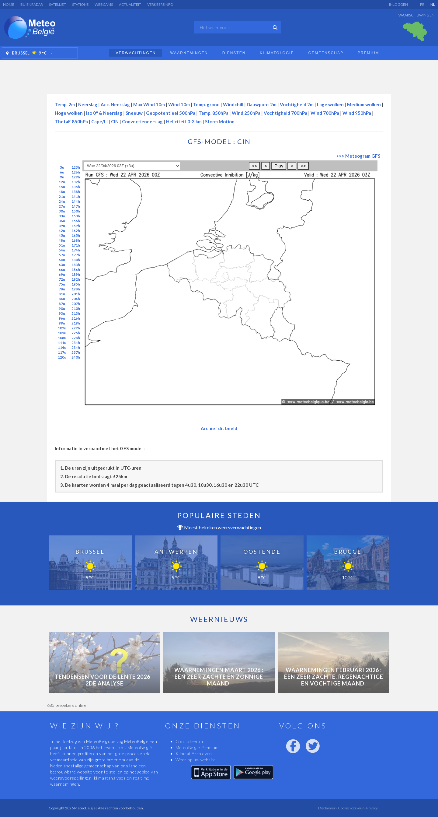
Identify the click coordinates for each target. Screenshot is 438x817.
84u (62, 299)
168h (75, 240)
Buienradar (31, 4)
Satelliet (57, 4)
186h (75, 270)
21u (62, 196)
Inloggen (398, 4)
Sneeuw (134, 113)
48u (62, 240)
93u (62, 313)
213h (75, 313)
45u (62, 235)
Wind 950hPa (356, 113)
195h (75, 284)
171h (75, 245)
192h (75, 279)
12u (62, 182)
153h (75, 216)
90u (62, 308)
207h (75, 304)
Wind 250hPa (246, 113)
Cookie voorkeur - (351, 808)
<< (254, 165)
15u (62, 187)
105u (62, 333)
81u (62, 294)
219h (75, 323)
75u (62, 284)
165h (75, 235)
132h (75, 182)
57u (62, 255)
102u (62, 328)
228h (75, 338)
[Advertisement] (219, 75)
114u (62, 347)
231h (75, 343)
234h (75, 347)
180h (75, 260)
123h (75, 167)
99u (62, 323)
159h (75, 226)
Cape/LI (99, 121)
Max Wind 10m (149, 104)
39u (62, 226)
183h (75, 265)
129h (75, 177)
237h (75, 352)
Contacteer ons (191, 741)
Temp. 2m (65, 104)
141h (75, 196)
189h (75, 274)
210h (75, 308)
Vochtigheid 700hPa (285, 113)
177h (75, 255)
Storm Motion (220, 121)
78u (62, 289)
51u (62, 245)
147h (75, 206)
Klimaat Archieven (194, 753)
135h (75, 187)
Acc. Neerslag (115, 104)
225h (75, 333)
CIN (115, 121)
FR (422, 4)
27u (62, 206)
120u (62, 357)
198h (75, 289)
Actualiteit (130, 4)
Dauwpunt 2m (261, 104)
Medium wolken (364, 104)
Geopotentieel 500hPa (170, 113)
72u (62, 279)
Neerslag (87, 104)
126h (75, 172)
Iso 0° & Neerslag (104, 113)
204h (75, 299)
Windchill (233, 104)
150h (75, 211)
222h (75, 328)
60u (62, 260)
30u (62, 211)
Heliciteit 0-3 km (184, 121)
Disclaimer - (327, 808)
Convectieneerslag (142, 121)
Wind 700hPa (325, 113)
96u (62, 318)
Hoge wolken (69, 113)
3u (62, 167)
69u (62, 274)
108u (62, 338)
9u (62, 177)
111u (62, 343)
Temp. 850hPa (213, 113)
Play (278, 165)
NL (432, 4)
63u (62, 265)
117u (62, 352)
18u (62, 192)
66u (62, 270)
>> (303, 165)
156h (75, 221)
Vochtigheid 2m (297, 104)
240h (75, 357)
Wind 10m (179, 104)
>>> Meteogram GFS (358, 156)
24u (62, 201)
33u (62, 216)
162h (75, 231)
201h (75, 294)
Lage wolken (330, 104)
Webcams (104, 4)
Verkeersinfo (160, 4)
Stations (80, 4)
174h (75, 250)
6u (62, 172)
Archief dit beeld (219, 428)
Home (8, 4)
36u (62, 221)
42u (62, 231)
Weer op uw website (196, 759)
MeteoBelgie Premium (197, 747)
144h (75, 201)
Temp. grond (206, 104)
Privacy (372, 808)
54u (62, 250)
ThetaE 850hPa (71, 121)
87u (62, 304)
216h (75, 318)
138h (75, 192)
